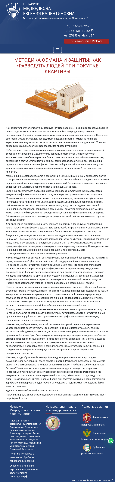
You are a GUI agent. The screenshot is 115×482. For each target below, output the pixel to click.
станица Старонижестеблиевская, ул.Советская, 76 (56, 18)
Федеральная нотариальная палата (94, 419)
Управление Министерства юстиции (94, 435)
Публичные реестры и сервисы (93, 449)
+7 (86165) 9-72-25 (77, 26)
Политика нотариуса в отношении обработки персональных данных (22, 457)
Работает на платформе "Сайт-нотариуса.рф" (92, 480)
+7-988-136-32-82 (78, 31)
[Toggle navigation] (57, 50)
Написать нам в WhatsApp (86, 41)
